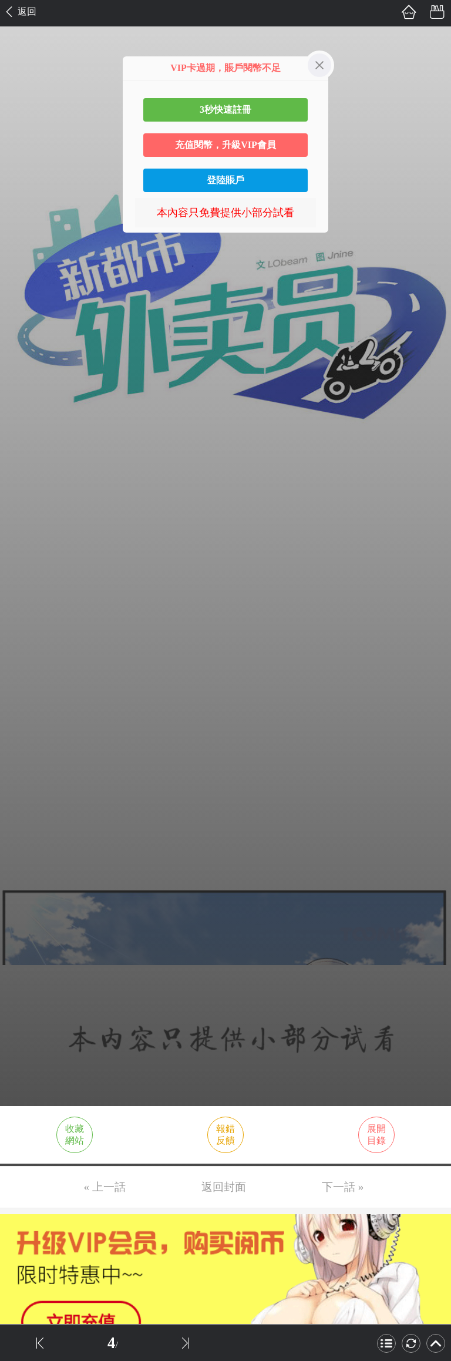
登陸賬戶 (225, 180)
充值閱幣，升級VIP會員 (225, 145)
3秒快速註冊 (225, 110)
